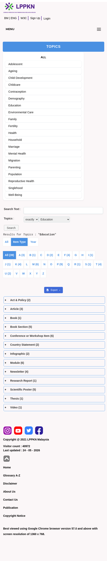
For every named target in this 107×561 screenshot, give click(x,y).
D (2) (50, 255)
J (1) (8, 264)
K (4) (18, 264)
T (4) (99, 264)
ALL (43, 57)
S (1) (88, 264)
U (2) (8, 273)
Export (52, 290)
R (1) (77, 264)
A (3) (22, 255)
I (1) (90, 255)
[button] (11, 228)
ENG (14, 18)
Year (33, 241)
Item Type (19, 241)
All (6, 241)
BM (6, 18)
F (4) (67, 255)
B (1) (32, 255)
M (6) (35, 264)
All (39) (9, 255)
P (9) (60, 264)
